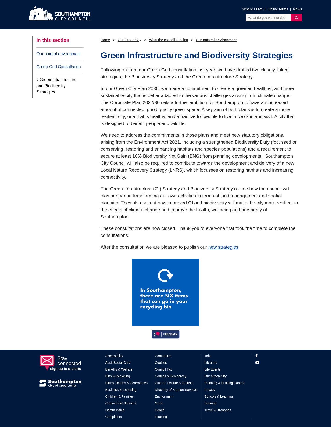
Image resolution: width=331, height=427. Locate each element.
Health (159, 410)
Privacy (210, 390)
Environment (164, 396)
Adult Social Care (118, 362)
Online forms (278, 9)
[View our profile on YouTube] (273, 362)
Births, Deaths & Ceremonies (126, 383)
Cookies (161, 362)
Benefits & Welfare (119, 369)
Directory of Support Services (176, 390)
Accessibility (114, 356)
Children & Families (119, 396)
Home (105, 40)
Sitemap (210, 403)
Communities (115, 410)
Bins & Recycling (117, 376)
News (297, 9)
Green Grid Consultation (58, 66)
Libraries (211, 362)
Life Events (213, 369)
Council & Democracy (171, 376)
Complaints (113, 417)
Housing (161, 417)
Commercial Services (120, 403)
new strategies (223, 247)
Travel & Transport (218, 410)
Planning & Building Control (224, 383)
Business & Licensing (121, 390)
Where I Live (252, 9)
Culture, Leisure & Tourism (174, 383)
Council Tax (163, 369)
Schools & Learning (219, 396)
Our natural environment (58, 54)
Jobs (208, 356)
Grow (159, 403)
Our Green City (129, 40)
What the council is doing (168, 40)
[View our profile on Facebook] (273, 356)
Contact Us (163, 356)
